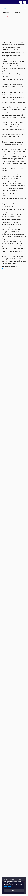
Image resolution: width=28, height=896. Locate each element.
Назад (4, 8)
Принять (14, 890)
